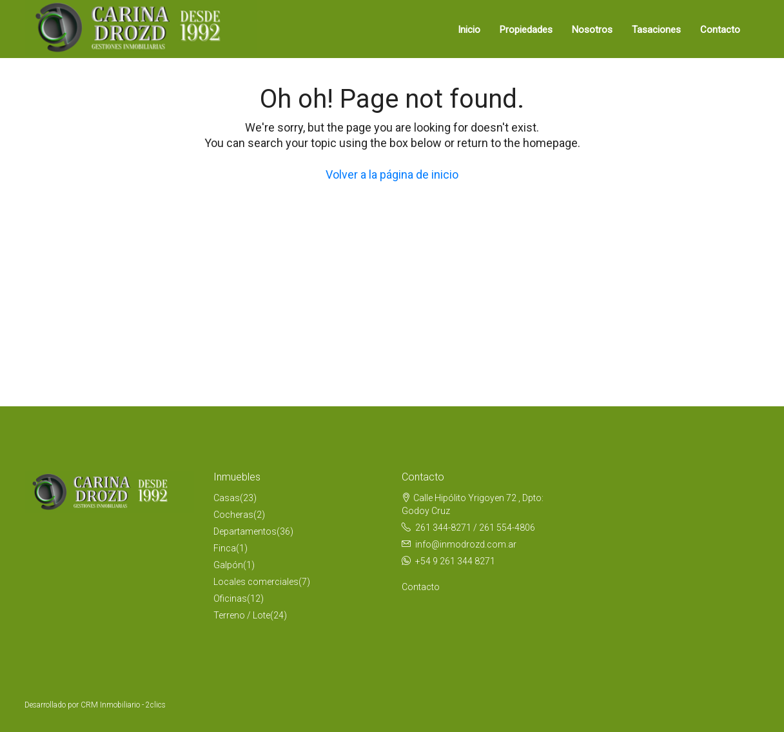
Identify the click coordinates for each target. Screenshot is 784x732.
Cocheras (233, 514)
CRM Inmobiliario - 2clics (123, 704)
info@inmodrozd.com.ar (465, 544)
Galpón (228, 565)
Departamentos (245, 531)
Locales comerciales (256, 582)
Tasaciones (656, 29)
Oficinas (230, 598)
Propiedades (526, 29)
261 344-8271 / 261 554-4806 (475, 527)
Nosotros (592, 29)
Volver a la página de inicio (392, 174)
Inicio (469, 29)
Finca (224, 548)
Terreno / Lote (241, 615)
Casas (226, 498)
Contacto (720, 29)
